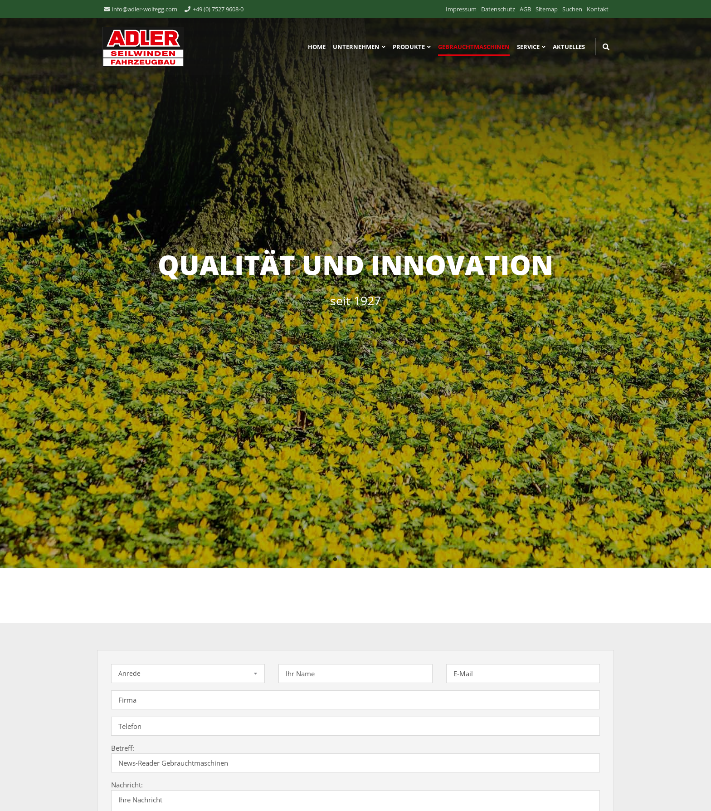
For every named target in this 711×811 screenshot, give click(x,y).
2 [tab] (335, 559)
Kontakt (598, 9)
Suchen (572, 9)
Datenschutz (498, 9)
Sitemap (547, 9)
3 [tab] (348, 559)
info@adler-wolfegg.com (144, 9)
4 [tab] (362, 559)
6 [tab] (389, 559)
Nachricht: (127, 784)
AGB (525, 9)
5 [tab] (375, 559)
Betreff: (122, 747)
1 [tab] (321, 559)
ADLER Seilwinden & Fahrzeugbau (140, 46)
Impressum (461, 9)
